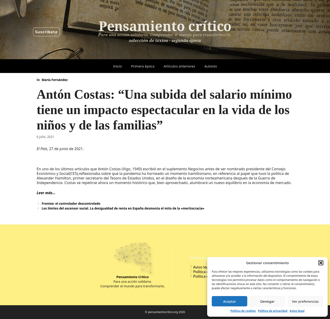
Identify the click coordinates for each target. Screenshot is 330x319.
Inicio (117, 66)
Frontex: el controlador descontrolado (71, 203)
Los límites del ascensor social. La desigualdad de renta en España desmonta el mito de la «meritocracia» (123, 208)
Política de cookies (243, 311)
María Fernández (55, 80)
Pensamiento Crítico (132, 277)
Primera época (142, 66)
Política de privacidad (272, 311)
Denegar (267, 301)
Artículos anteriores (179, 66)
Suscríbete (46, 31)
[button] (321, 262)
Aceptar (229, 301)
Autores (210, 66)
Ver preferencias (305, 301)
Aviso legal (297, 311)
